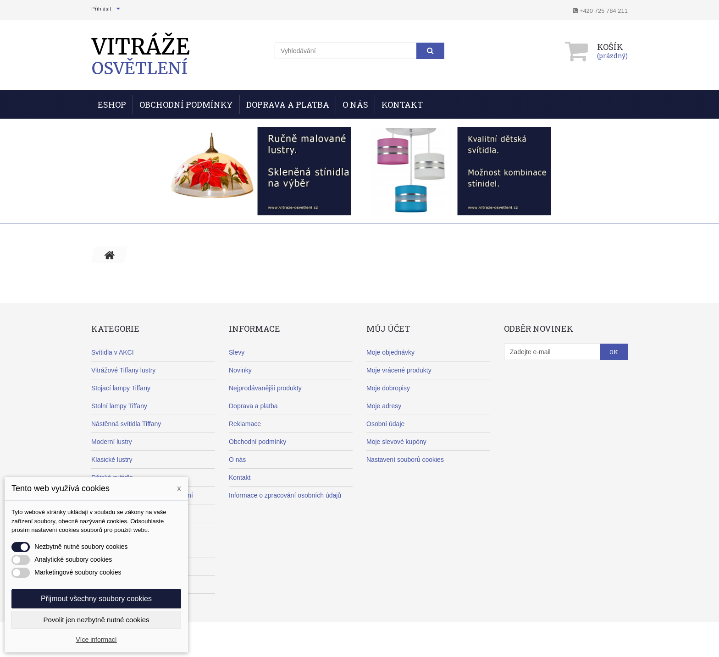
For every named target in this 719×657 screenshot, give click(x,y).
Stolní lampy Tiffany (119, 406)
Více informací (96, 639)
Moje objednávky (390, 352)
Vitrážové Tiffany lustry (123, 370)
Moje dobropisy (388, 388)
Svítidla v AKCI (112, 352)
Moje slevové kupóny (396, 441)
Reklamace (245, 423)
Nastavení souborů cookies (405, 459)
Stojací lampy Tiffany (120, 388)
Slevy (236, 352)
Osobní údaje (385, 423)
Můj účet (388, 328)
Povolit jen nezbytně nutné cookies (96, 620)
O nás (355, 104)
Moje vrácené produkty (398, 370)
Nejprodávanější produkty (265, 388)
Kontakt (402, 104)
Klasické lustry (111, 459)
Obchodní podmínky (186, 104)
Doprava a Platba (287, 104)
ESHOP (112, 104)
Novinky (240, 370)
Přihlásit (101, 9)
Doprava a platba (253, 406)
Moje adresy (383, 406)
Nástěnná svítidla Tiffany (126, 423)
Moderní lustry (111, 441)
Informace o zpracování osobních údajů (285, 495)
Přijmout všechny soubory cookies (96, 598)
